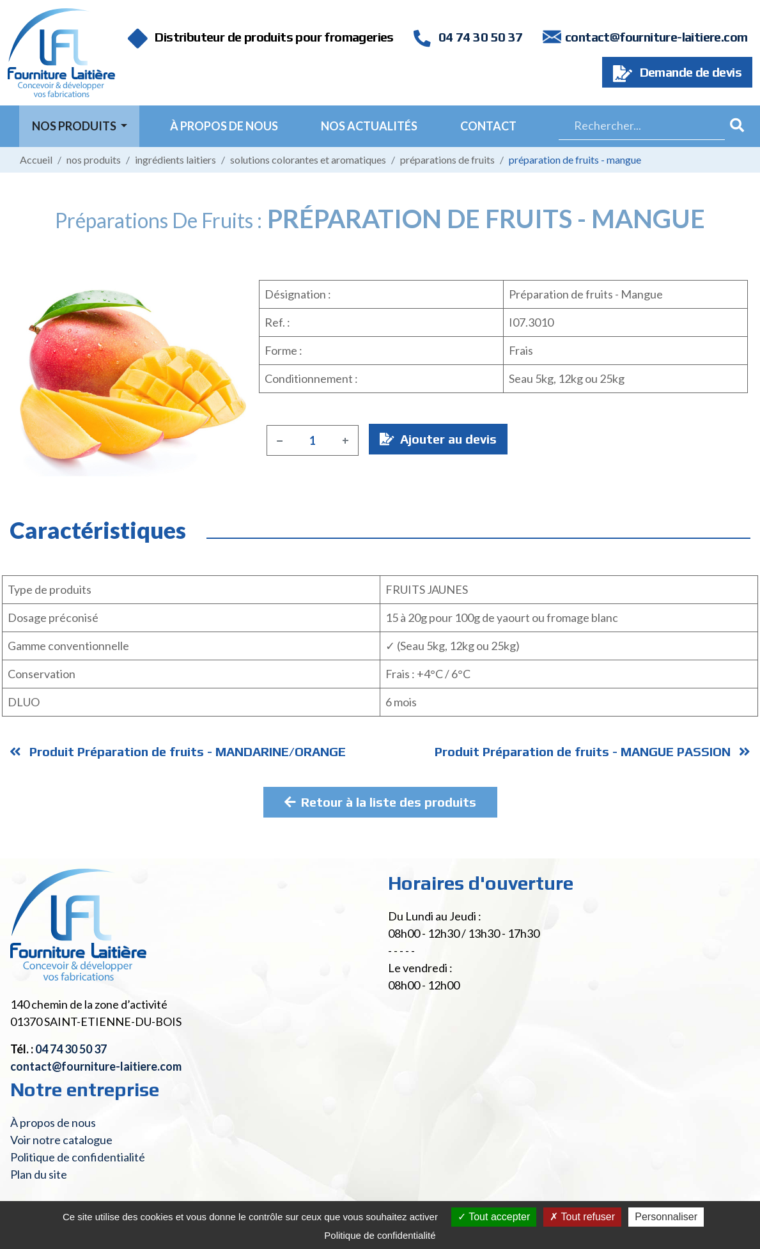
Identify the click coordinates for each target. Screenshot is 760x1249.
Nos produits (93, 159)
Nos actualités (369, 126)
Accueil (36, 159)
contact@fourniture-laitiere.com (656, 36)
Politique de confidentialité (77, 1157)
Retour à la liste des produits (380, 802)
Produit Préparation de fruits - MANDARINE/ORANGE (178, 751)
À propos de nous (224, 126)
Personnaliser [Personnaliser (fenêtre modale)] (666, 1216)
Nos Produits (75, 126)
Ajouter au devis (438, 438)
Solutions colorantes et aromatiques (308, 159)
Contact (488, 126)
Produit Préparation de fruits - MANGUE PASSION (592, 751)
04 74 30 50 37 (468, 36)
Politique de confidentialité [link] (379, 1235)
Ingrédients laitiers (175, 159)
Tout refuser (582, 1216)
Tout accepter (494, 1216)
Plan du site (38, 1174)
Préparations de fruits (447, 159)
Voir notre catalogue (61, 1140)
